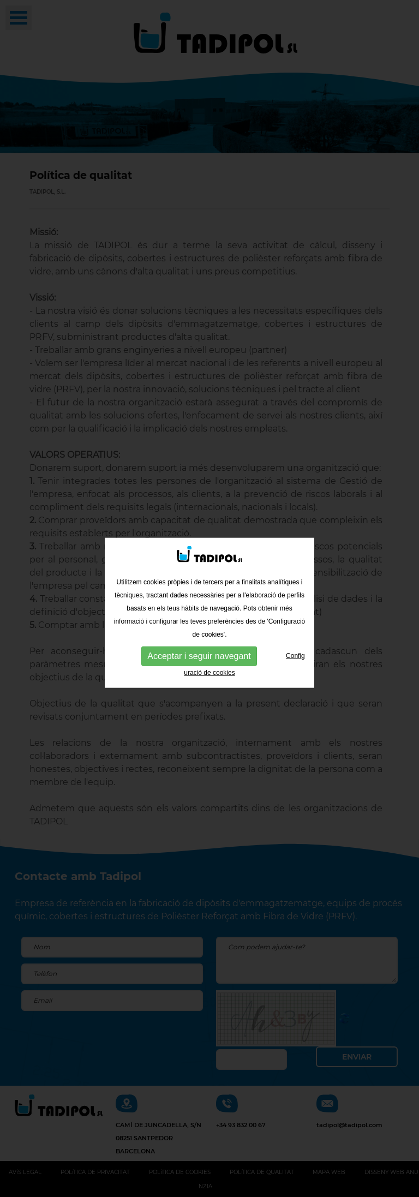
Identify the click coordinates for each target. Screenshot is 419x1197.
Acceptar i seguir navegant (198, 658)
